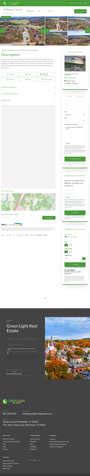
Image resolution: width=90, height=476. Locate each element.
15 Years (74, 237)
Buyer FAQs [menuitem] (6, 468)
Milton (27, 235)
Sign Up (71, 3)
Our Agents (72, 85)
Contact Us (66, 85)
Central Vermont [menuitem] (35, 439)
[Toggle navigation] (85, 3)
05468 (32, 235)
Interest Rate (67, 255)
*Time (65, 118)
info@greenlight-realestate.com (37, 413)
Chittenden (19, 235)
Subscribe (75, 212)
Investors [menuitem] (52, 439)
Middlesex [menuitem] (33, 449)
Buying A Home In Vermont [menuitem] (11, 463)
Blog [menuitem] (4, 444)
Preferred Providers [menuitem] (8, 439)
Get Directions (48, 217)
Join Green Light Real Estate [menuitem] (11, 441)
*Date (65, 111)
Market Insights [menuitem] (7, 466)
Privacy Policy (69, 153)
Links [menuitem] (4, 447)
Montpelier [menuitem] (33, 441)
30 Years (67, 237)
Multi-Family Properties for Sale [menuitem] (59, 441)
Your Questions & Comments (70, 124)
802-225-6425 (70, 78)
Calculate (75, 264)
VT (13, 235)
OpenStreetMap (48, 209)
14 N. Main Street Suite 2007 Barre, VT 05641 (24, 425)
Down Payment (68, 248)
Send (14, 372)
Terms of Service (68, 164)
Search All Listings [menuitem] (8, 461)
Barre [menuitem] (31, 444)
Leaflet (43, 209)
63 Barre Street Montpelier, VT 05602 (20, 421)
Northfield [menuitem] (33, 447)
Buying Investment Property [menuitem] (58, 444)
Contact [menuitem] (5, 449)
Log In (76, 3)
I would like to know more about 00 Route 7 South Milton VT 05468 (22, 350)
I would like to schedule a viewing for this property (75, 133)
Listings (8, 235)
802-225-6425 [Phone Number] (9, 413)
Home (3, 235)
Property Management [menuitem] (56, 447)
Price (65, 242)
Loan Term (67, 234)
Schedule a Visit (80, 96)
